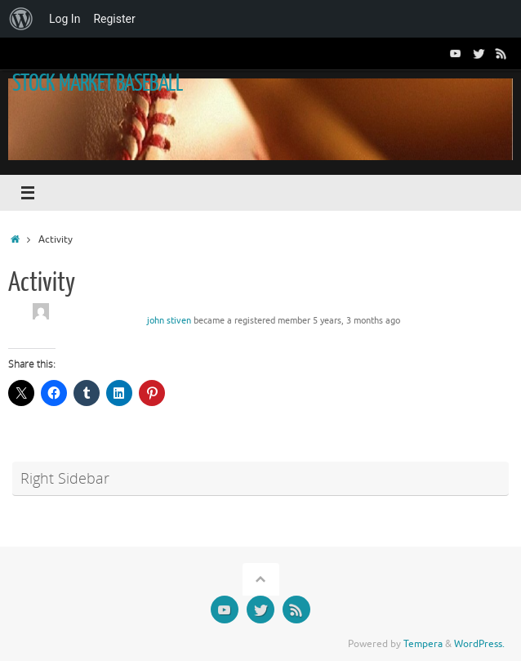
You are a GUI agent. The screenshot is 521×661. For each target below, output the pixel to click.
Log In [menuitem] (64, 18)
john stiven (169, 320)
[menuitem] (21, 19)
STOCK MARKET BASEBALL (97, 83)
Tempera (423, 643)
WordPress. (479, 643)
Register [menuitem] (114, 18)
